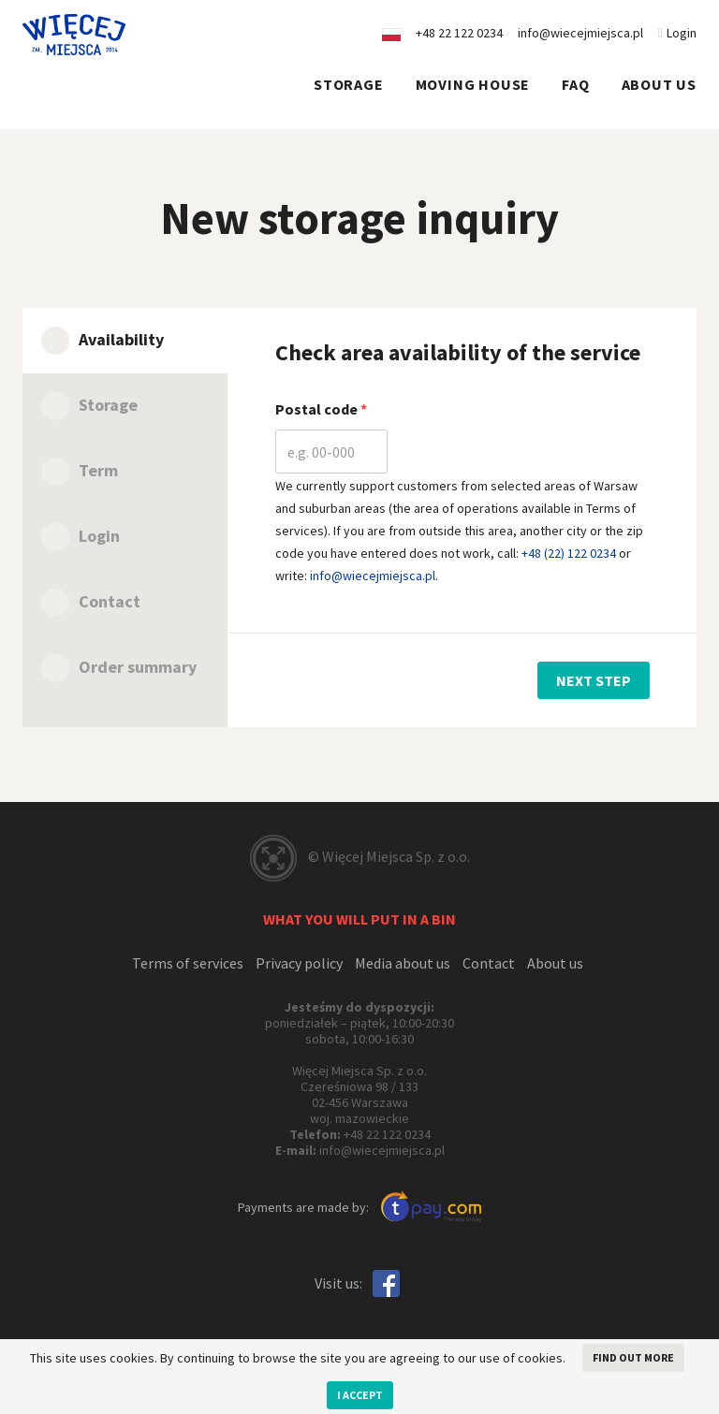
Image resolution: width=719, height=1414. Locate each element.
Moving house (473, 84)
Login (677, 32)
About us (659, 84)
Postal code (317, 409)
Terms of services (187, 963)
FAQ (575, 84)
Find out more (633, 1357)
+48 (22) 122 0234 (568, 553)
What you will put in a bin (359, 919)
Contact (488, 963)
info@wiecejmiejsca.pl (580, 32)
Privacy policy (299, 963)
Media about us (402, 963)
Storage (349, 84)
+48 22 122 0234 (387, 1134)
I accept (360, 1395)
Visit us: (338, 1283)
